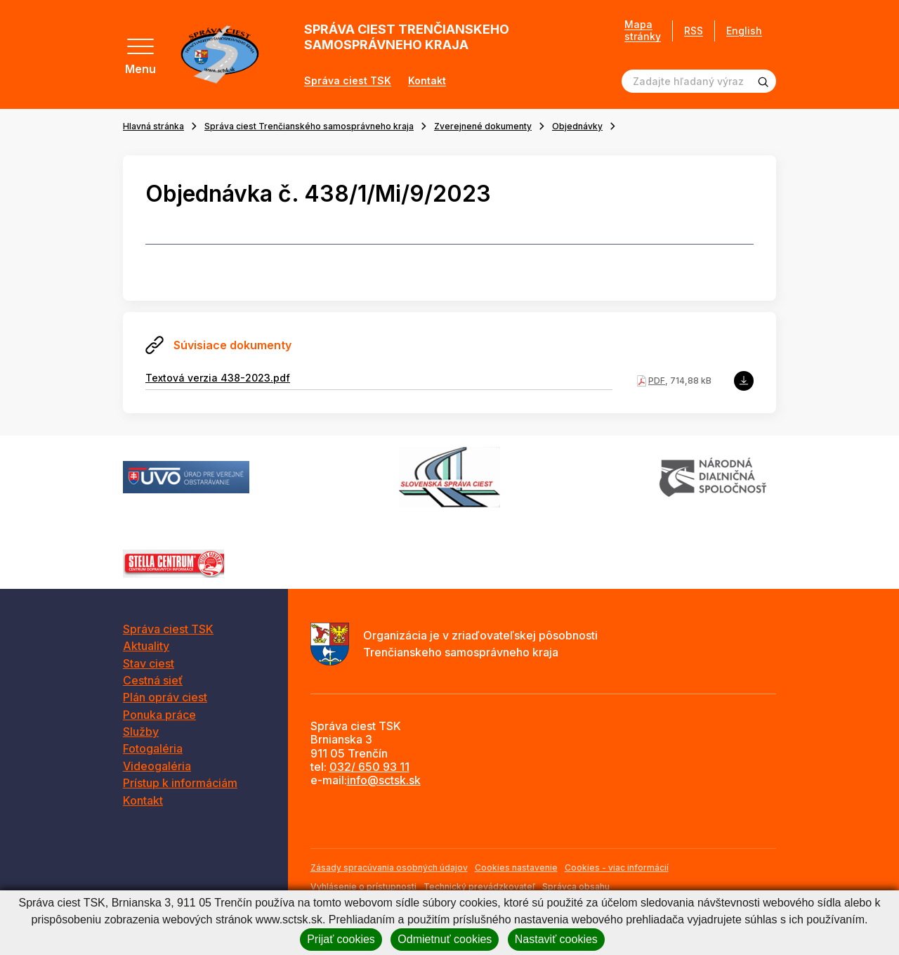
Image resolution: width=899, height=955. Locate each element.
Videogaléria (157, 766)
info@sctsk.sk (384, 780)
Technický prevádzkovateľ (479, 886)
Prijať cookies (341, 939)
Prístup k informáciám (180, 783)
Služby (141, 732)
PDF (656, 380)
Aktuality (146, 646)
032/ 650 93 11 (369, 767)
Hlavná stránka (153, 126)
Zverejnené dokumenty (483, 126)
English (744, 31)
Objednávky (577, 126)
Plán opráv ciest (165, 697)
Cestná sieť (153, 680)
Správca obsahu (576, 886)
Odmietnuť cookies (445, 939)
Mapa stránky (642, 30)
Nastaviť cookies (556, 939)
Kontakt (427, 80)
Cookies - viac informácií (617, 867)
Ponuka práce (159, 715)
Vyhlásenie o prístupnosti (363, 886)
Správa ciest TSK (347, 80)
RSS (693, 31)
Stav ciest (148, 663)
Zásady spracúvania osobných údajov (389, 867)
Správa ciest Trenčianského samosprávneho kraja (309, 126)
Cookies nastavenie (516, 867)
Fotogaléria (153, 748)
